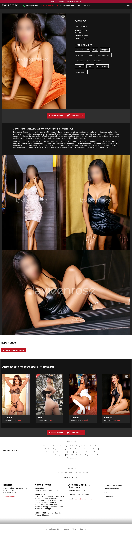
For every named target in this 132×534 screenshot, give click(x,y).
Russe (70, 452)
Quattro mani (102, 66)
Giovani (55, 446)
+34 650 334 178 (32, 6)
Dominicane (49, 455)
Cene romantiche (82, 50)
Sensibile (97, 61)
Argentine (77, 452)
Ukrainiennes (87, 452)
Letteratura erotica (83, 61)
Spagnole (79, 446)
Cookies (83, 529)
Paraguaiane (71, 458)
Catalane (48, 449)
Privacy (74, 529)
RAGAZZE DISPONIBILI (49, 5)
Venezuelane (89, 446)
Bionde (97, 446)
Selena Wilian (59, 473)
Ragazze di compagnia (60, 449)
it (128, 5)
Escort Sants (74, 449)
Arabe (65, 452)
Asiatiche (58, 452)
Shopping (104, 50)
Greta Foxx (77, 473)
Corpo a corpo (81, 72)
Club (78, 5)
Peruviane (79, 455)
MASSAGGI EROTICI (67, 5)
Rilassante (79, 66)
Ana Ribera (68, 473)
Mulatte (61, 1)
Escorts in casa (86, 449)
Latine (72, 446)
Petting (89, 55)
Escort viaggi (64, 446)
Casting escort (60, 455)
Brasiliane (70, 1)
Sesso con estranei (103, 55)
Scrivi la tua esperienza (13, 350)
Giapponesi (89, 455)
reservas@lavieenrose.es (83, 499)
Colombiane (47, 446)
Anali (96, 455)
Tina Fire (85, 473)
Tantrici (90, 66)
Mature (53, 1)
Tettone (78, 1)
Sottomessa (49, 452)
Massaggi (79, 55)
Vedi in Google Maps (10, 496)
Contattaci (86, 5)
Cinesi (96, 452)
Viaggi (95, 50)
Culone (95, 449)
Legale (66, 529)
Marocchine (70, 455)
